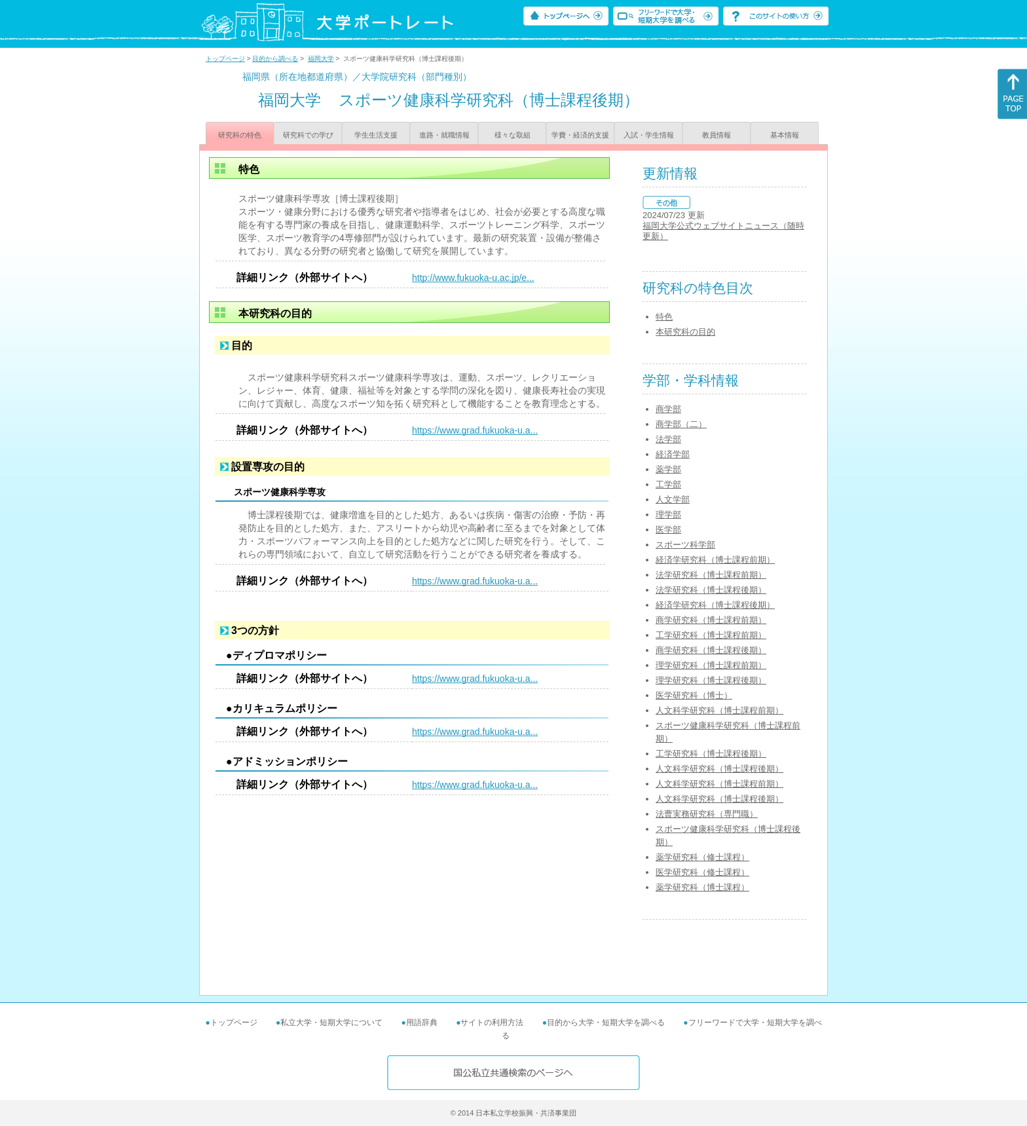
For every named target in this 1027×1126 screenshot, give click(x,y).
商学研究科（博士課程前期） (711, 620)
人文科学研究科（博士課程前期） (719, 710)
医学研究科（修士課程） (702, 872)
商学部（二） (681, 424)
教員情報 (716, 135)
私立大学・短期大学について (331, 1022)
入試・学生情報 (649, 135)
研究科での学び (308, 135)
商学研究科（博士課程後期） (711, 650)
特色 (664, 317)
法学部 (668, 439)
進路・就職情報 (444, 135)
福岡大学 (321, 58)
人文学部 (673, 499)
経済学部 (673, 454)
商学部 (668, 409)
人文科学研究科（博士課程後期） (719, 769)
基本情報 (784, 135)
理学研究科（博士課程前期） (711, 665)
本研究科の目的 (685, 332)
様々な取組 (513, 135)
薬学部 (668, 469)
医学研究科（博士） (694, 695)
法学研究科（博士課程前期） (711, 575)
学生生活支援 (376, 135)
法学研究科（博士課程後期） (711, 590)
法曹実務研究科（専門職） (707, 814)
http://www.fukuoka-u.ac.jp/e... (473, 277)
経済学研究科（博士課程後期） (715, 605)
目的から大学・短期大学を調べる (606, 1022)
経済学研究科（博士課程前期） (715, 560)
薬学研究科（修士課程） (702, 857)
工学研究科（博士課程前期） (711, 635)
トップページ (225, 58)
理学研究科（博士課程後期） (711, 680)
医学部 (668, 530)
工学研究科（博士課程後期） (711, 754)
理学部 (668, 514)
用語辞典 (422, 1022)
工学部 (668, 484)
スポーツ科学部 (685, 545)
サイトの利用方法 (491, 1022)
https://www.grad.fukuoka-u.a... (475, 430)
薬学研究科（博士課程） (702, 887)
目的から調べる (275, 58)
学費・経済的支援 (580, 135)
